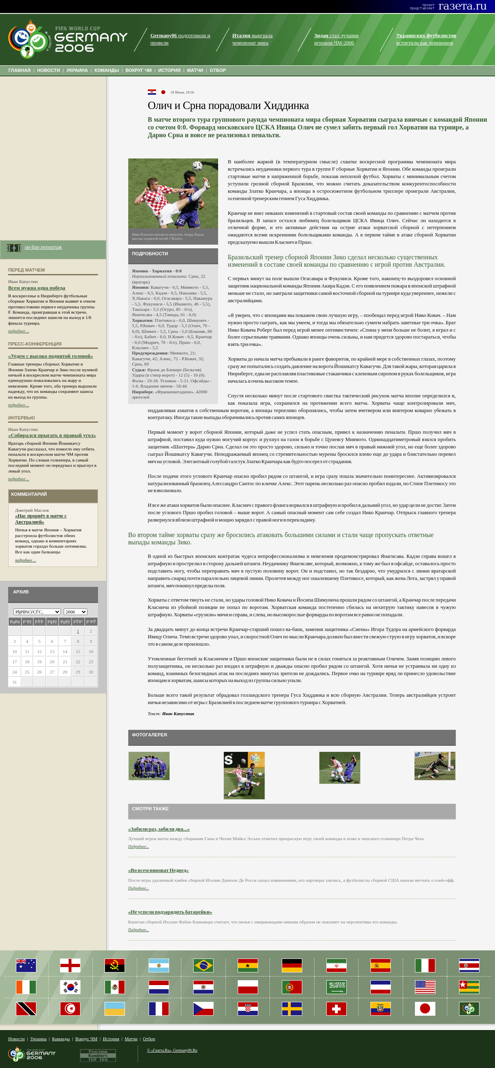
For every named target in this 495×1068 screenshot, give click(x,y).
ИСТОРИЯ (169, 70)
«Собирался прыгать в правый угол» (52, 435)
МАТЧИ (195, 70)
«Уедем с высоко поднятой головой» (50, 356)
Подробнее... (138, 846)
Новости (16, 1038)
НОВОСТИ (48, 70)
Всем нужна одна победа (36, 288)
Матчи (131, 1038)
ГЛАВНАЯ (20, 70)
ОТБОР (218, 70)
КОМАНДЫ (106, 70)
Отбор (149, 1038)
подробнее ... (18, 331)
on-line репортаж (43, 247)
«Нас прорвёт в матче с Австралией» (41, 519)
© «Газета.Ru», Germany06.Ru (172, 1050)
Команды (60, 1038)
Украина (38, 1038)
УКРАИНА (77, 70)
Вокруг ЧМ (86, 1038)
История (111, 1038)
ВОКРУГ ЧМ (138, 70)
